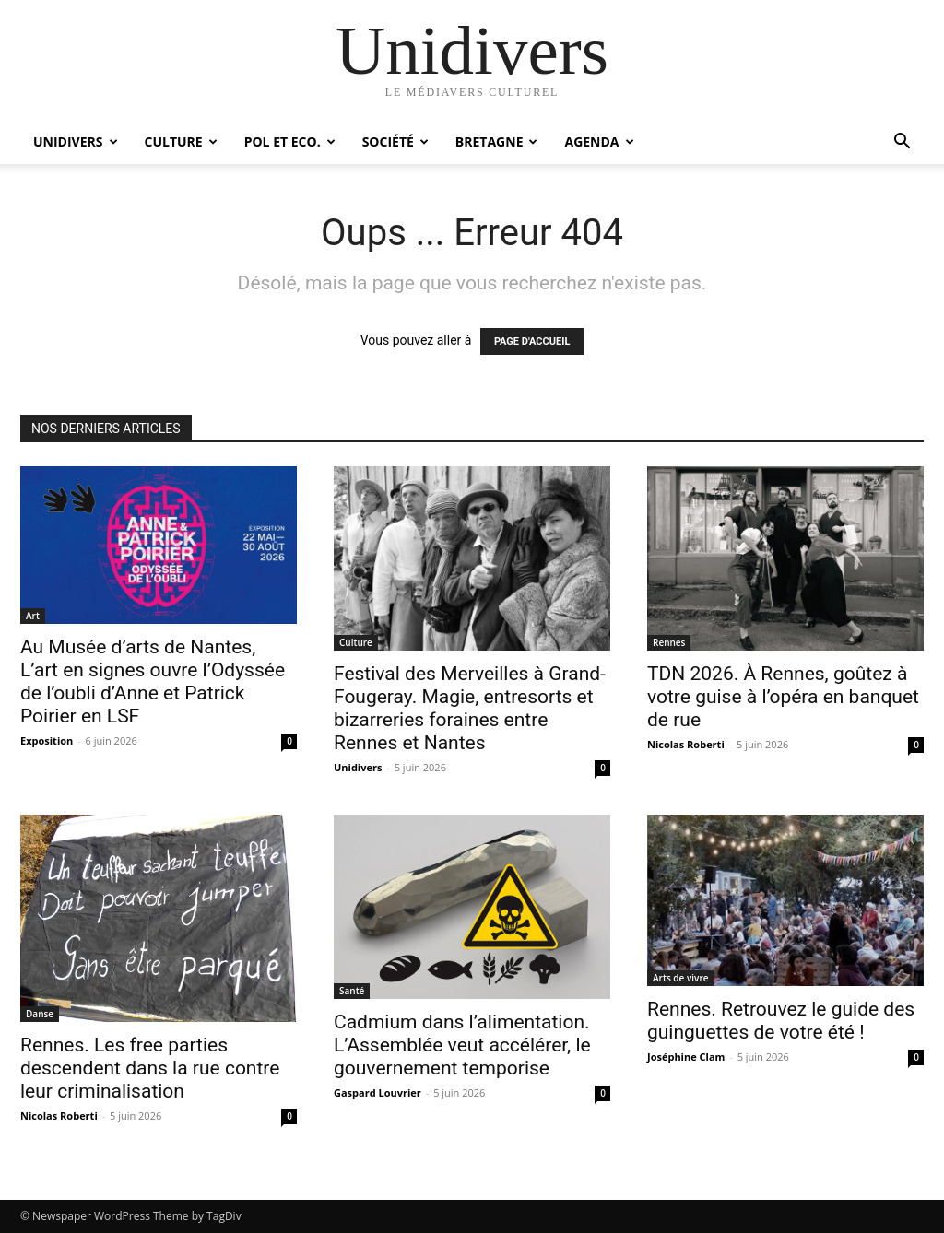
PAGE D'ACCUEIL (532, 341)
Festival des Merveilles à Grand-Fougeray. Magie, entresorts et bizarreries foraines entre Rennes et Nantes (470, 708)
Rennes (669, 642)
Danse (39, 1013)
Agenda (598, 141)
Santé (351, 990)
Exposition (46, 740)
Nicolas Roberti (686, 744)
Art (33, 615)
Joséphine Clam (686, 1056)
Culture (181, 141)
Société (395, 141)
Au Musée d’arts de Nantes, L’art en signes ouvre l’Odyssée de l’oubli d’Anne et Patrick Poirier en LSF (152, 681)
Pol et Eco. (290, 141)
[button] (901, 143)
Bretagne (496, 141)
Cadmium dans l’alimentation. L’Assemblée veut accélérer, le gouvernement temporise (462, 1045)
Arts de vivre (680, 977)
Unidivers (75, 141)
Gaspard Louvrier (377, 1092)
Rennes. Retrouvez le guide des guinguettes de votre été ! (780, 1020)
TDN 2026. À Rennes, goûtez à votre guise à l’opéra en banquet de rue (783, 697)
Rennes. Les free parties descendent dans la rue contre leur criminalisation (149, 1068)
